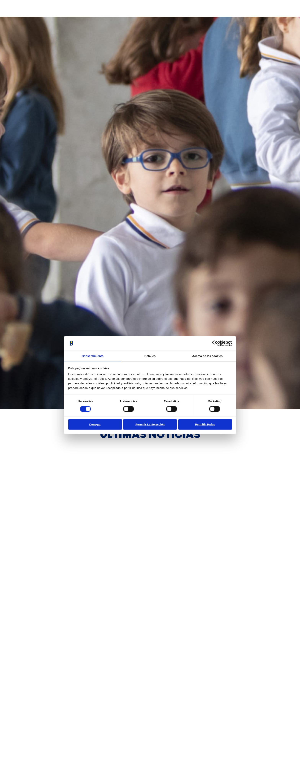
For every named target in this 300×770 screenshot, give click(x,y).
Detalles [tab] (150, 355)
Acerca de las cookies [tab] (207, 355)
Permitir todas (205, 424)
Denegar (95, 424)
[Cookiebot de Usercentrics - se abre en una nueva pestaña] (215, 343)
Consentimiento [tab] (93, 355)
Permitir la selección (150, 424)
